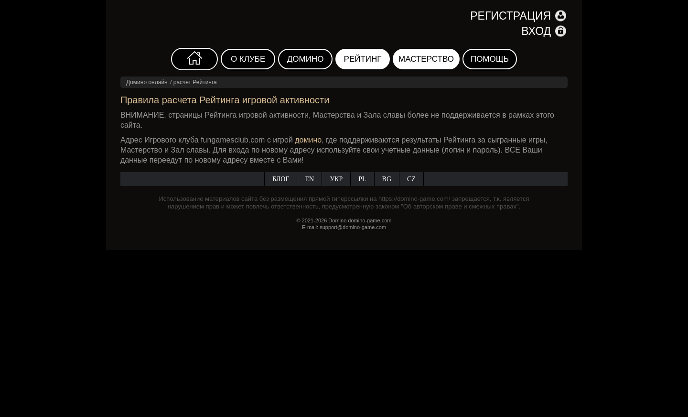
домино (308, 140)
